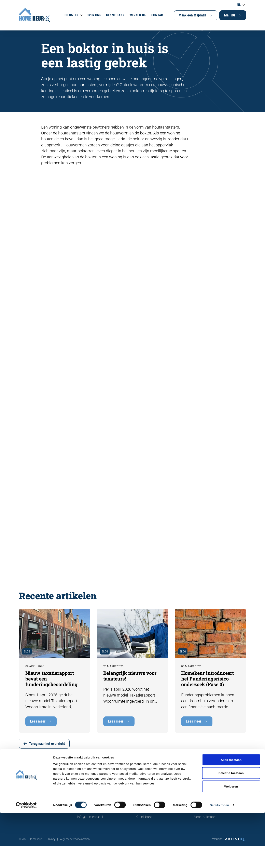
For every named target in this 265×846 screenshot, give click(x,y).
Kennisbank (115, 15)
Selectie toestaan (231, 806)
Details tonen (219, 838)
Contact (158, 15)
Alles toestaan (231, 792)
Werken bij (138, 15)
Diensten (72, 15)
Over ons (94, 15)
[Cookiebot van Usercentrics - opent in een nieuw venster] (26, 838)
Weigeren (231, 819)
